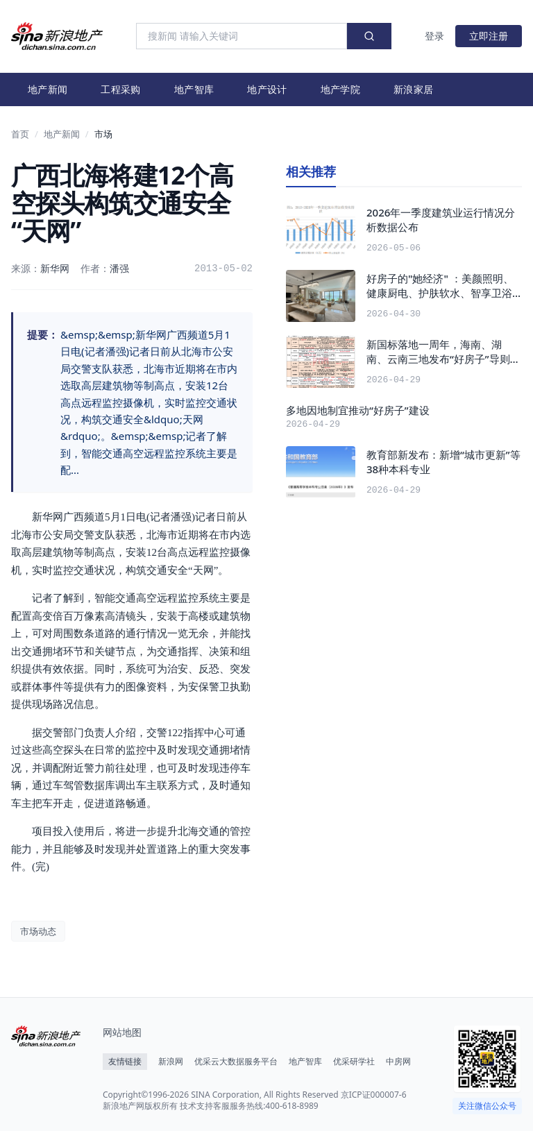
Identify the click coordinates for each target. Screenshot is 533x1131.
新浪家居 (413, 89)
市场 (103, 133)
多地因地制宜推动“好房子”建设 (358, 410)
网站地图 (122, 1032)
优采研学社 (354, 1061)
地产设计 (267, 89)
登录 (434, 35)
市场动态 (38, 931)
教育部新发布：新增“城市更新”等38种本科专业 (443, 462)
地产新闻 (47, 89)
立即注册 (488, 35)
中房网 (398, 1061)
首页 (20, 133)
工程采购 (120, 89)
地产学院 (340, 89)
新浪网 (170, 1061)
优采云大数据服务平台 (236, 1061)
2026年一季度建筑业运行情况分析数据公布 (440, 219)
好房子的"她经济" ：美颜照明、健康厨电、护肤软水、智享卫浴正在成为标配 (440, 285)
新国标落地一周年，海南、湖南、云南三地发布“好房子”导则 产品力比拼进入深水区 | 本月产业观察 (439, 351)
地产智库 (194, 89)
